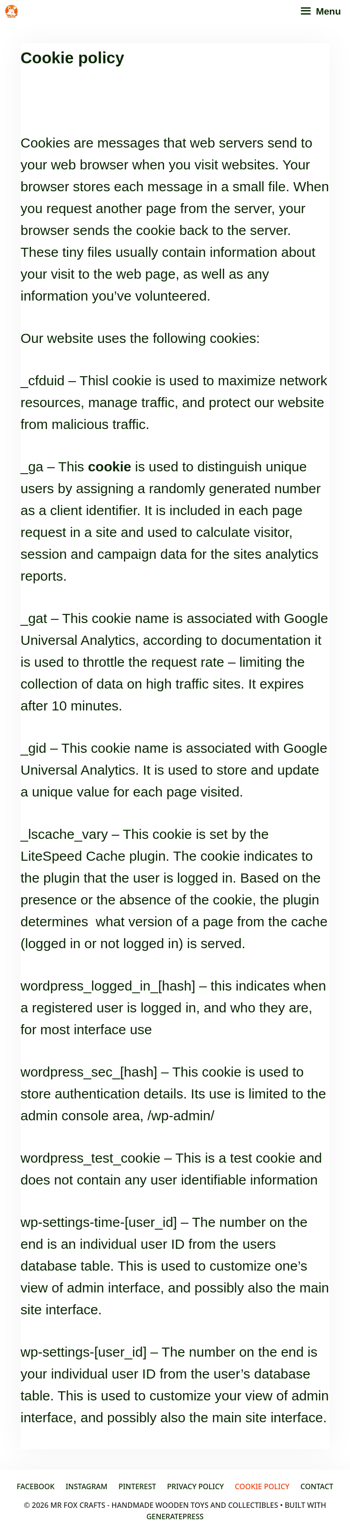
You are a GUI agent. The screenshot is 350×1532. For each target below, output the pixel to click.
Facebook (36, 1486)
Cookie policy (262, 1486)
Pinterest (137, 1486)
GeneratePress (175, 1517)
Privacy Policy (195, 1486)
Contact (316, 1486)
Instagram (87, 1486)
